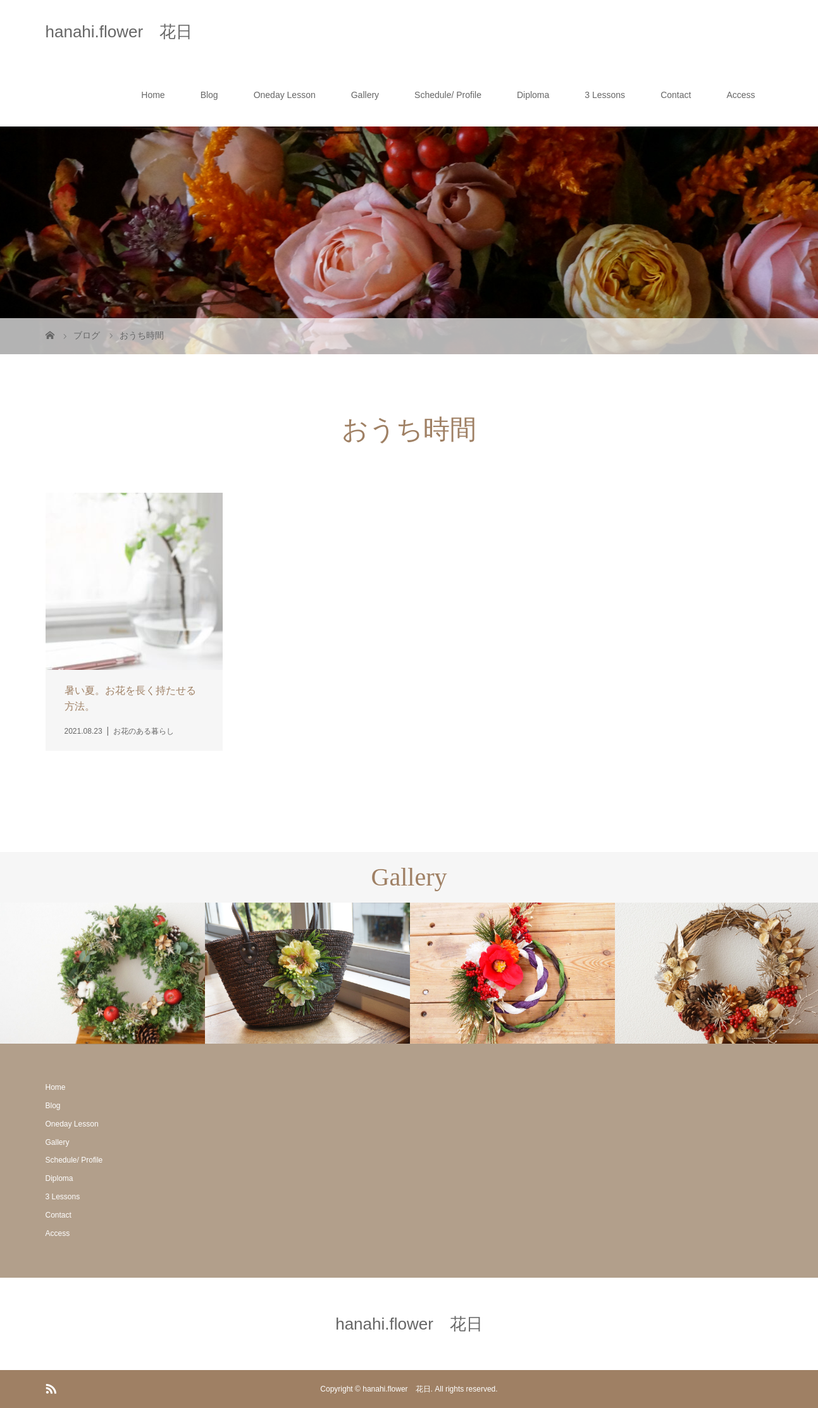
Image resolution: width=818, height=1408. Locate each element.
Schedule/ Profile (447, 95)
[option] (102, 973)
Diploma (533, 95)
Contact (675, 95)
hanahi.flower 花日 (119, 31)
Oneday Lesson (285, 95)
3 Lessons (605, 95)
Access (740, 95)
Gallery (365, 95)
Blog (209, 95)
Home (152, 95)
